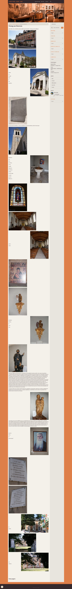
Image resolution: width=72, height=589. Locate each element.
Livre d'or (42, 1)
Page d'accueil (37, 1)
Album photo (54, 82)
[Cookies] (2, 587)
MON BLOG (54, 24)
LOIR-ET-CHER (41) (15, 24)
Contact (46, 1)
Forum (53, 87)
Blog (52, 78)
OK (62, 27)
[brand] (16, 1)
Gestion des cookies (36, 587)
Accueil (10, 24)
